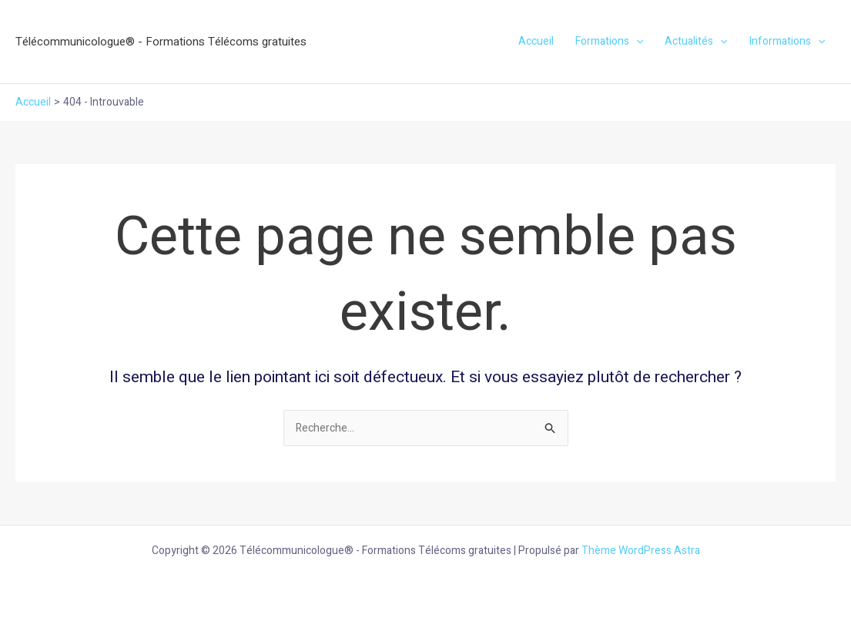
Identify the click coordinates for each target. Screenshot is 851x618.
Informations (787, 41)
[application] (636, 41)
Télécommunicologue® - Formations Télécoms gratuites (161, 41)
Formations (609, 41)
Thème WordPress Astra (640, 550)
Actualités (696, 41)
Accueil (536, 41)
